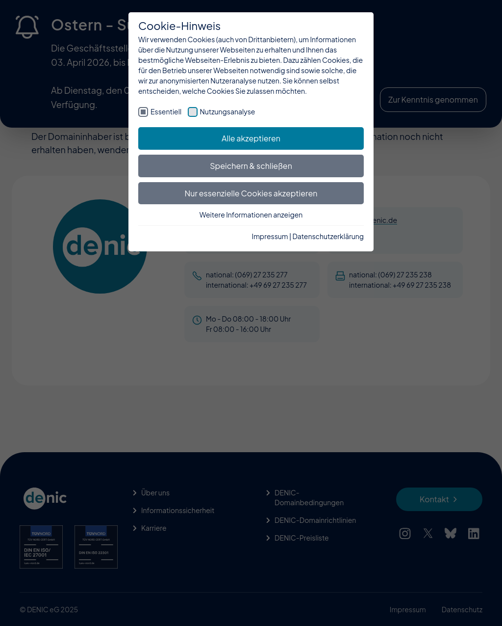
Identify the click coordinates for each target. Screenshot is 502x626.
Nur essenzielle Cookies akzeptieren (251, 193)
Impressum (270, 236)
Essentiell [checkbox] (166, 111)
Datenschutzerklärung (328, 236)
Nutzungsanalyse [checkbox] (227, 111)
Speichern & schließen (251, 166)
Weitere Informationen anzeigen (251, 214)
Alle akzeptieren (251, 138)
